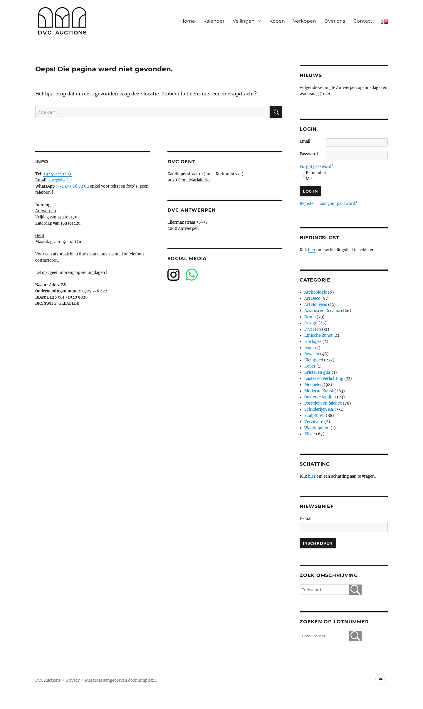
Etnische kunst (318, 335)
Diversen (312, 329)
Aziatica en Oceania (322, 310)
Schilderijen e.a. (319, 409)
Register (307, 203)
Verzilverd (313, 421)
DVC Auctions (48, 680)
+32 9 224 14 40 (57, 173)
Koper (309, 366)
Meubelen (313, 384)
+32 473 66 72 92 (73, 186)
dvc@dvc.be (60, 180)
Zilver (309, 434)
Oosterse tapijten (320, 397)
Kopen (277, 21)
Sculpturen (314, 415)
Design (311, 323)
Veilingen (244, 21)
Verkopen (304, 21)
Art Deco (312, 298)
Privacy (73, 680)
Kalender (213, 21)
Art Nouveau (315, 304)
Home (187, 21)
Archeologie (315, 292)
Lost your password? (337, 203)
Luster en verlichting (323, 378)
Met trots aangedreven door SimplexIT (121, 680)
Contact (362, 21)
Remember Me (316, 175)
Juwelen (311, 353)
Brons (310, 316)
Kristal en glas (317, 372)
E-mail (306, 518)
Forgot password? (316, 166)
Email (305, 141)
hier (311, 249)
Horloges (313, 341)
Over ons (334, 21)
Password (309, 153)
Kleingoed (313, 360)
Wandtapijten (317, 427)
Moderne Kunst (318, 390)
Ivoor (309, 347)
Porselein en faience (323, 403)
